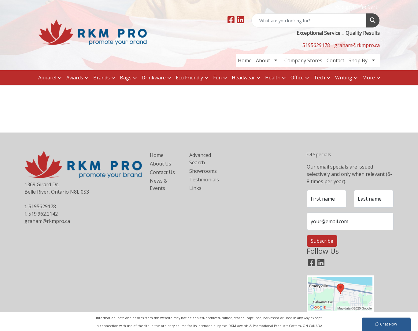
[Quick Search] (309, 20)
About (263, 60)
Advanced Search (200, 159)
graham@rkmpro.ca (357, 45)
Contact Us (162, 172)
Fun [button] (217, 77)
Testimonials (204, 179)
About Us (160, 163)
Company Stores (303, 60)
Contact (335, 60)
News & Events (158, 184)
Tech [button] (319, 77)
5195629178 (316, 45)
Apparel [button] (47, 77)
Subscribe (322, 241)
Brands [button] (101, 77)
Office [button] (297, 77)
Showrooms (203, 171)
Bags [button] (125, 77)
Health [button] (272, 77)
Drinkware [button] (154, 77)
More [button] (368, 77)
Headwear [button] (243, 77)
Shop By (358, 60)
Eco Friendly (189, 77)
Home (245, 60)
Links (195, 188)
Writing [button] (343, 77)
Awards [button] (74, 77)
